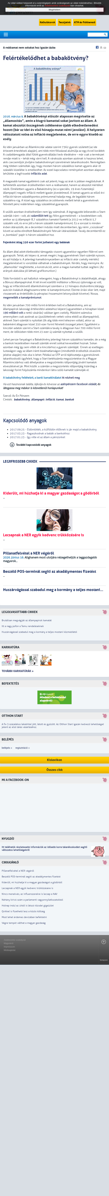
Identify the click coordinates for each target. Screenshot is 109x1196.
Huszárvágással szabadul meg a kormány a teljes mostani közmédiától (39, 632)
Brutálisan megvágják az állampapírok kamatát (27, 620)
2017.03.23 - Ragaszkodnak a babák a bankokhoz (40, 433)
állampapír (37, 399)
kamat (60, 399)
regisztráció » (22, 747)
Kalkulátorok (47, 22)
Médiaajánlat (9, 950)
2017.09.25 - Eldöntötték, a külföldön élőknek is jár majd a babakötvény (53, 429)
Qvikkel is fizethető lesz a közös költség (23, 911)
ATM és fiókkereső (84, 22)
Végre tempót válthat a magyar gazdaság (24, 923)
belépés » (7, 747)
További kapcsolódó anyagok (33, 444)
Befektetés (10, 683)
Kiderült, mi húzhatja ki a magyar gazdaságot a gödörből (32, 882)
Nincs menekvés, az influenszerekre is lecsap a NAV (29, 894)
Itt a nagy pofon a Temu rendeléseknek (23, 626)
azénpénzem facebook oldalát (78, 384)
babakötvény (22, 399)
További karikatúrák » (17, 671)
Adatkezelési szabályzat (15, 940)
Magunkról (8, 943)
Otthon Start (12, 716)
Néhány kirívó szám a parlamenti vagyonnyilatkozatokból (32, 899)
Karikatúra (10, 647)
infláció (50, 399)
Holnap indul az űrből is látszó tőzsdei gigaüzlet (28, 905)
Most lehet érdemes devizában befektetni (24, 917)
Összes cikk (54, 770)
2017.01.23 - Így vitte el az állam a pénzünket (37, 437)
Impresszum (9, 947)
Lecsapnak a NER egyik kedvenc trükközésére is (27, 888)
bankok (69, 399)
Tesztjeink (65, 22)
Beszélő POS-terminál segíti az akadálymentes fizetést (31, 876)
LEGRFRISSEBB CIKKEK (20, 462)
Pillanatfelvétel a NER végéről (18, 870)
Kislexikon (54, 760)
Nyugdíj (8, 839)
